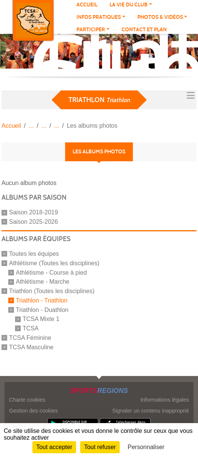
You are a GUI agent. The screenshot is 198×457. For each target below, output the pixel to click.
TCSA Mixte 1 (41, 319)
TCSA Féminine (30, 338)
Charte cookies (27, 400)
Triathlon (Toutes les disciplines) (51, 291)
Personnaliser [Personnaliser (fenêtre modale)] (146, 447)
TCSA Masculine (31, 347)
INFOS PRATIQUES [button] (98, 17)
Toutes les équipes (34, 254)
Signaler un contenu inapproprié (150, 411)
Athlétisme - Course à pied (51, 272)
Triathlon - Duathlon (42, 309)
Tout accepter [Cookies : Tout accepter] (54, 447)
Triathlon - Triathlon (41, 300)
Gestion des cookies (33, 411)
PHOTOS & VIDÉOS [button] (160, 17)
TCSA (31, 328)
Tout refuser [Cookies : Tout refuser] (100, 447)
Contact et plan (144, 29)
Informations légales (164, 400)
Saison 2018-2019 (33, 212)
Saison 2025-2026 (33, 222)
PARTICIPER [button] (90, 29)
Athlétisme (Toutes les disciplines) (54, 263)
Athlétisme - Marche (42, 281)
